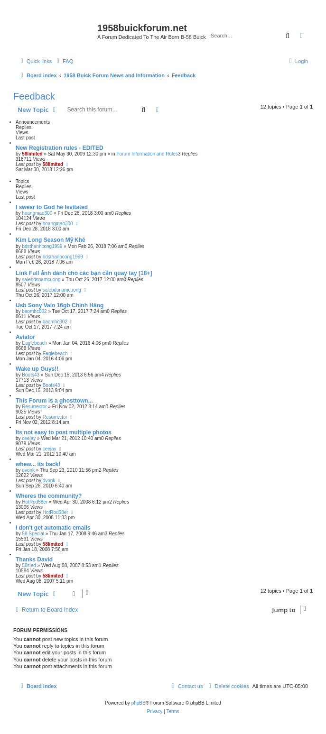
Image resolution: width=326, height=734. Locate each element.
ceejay (29, 438)
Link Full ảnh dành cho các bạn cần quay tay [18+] (84, 273)
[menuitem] (63, 61)
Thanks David (34, 559)
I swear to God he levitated (52, 207)
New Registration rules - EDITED (59, 148)
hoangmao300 (37, 213)
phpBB (138, 703)
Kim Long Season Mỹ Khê (50, 240)
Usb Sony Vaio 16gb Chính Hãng (59, 305)
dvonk (28, 470)
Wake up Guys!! (37, 369)
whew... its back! (38, 464)
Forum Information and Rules (147, 153)
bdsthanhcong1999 (42, 246)
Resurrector (34, 406)
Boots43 (30, 374)
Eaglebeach (34, 343)
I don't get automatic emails (53, 527)
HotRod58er (34, 502)
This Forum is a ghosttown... (54, 400)
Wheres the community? (49, 496)
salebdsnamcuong (41, 279)
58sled (29, 565)
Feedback (34, 96)
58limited (32, 153)
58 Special (33, 533)
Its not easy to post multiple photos (64, 432)
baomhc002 (34, 311)
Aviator (25, 337)
